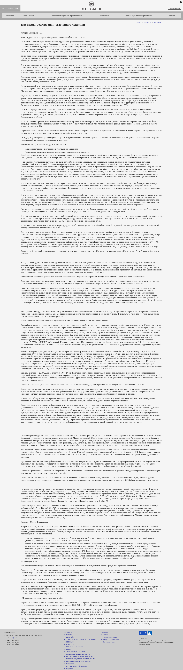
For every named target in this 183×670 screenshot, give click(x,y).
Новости (10, 16)
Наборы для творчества (111, 639)
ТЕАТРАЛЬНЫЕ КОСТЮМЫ (76, 652)
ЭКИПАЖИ (70, 642)
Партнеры (172, 16)
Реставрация (10, 8)
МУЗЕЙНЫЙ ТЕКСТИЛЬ (74, 647)
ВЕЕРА (68, 649)
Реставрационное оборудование (138, 16)
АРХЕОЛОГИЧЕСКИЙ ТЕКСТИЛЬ (78, 654)
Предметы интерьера (110, 637)
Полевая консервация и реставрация (66, 16)
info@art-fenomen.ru (17, 638)
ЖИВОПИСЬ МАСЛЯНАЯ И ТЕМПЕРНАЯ (81, 639)
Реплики (105, 635)
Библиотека (104, 16)
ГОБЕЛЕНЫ (70, 644)
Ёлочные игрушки (109, 642)
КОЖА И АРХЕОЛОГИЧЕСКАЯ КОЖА (79, 656)
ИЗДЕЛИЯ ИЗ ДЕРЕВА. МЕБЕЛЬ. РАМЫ (80, 659)
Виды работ (28, 16)
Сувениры (174, 8)
